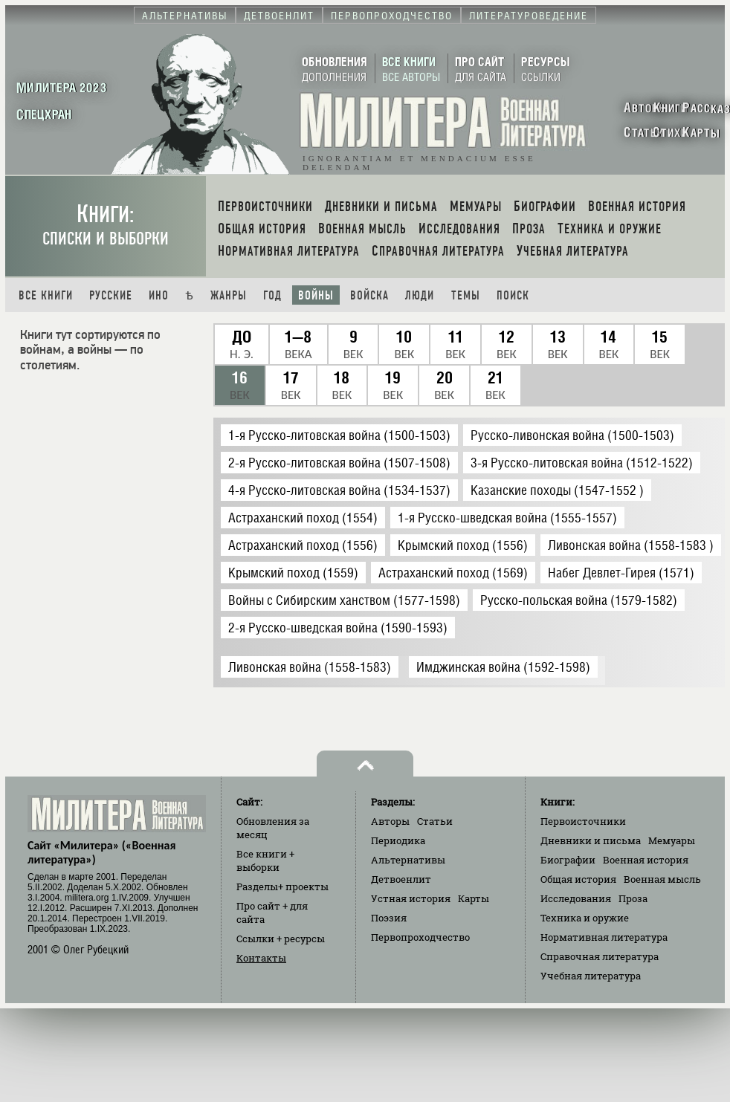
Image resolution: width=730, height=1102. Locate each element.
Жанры (228, 295)
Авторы (390, 821)
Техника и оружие (584, 917)
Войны (316, 295)
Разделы (282, 886)
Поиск (513, 295)
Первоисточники (583, 821)
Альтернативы (408, 859)
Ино (159, 295)
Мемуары (671, 840)
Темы (465, 295)
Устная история (410, 898)
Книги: (105, 225)
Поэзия (389, 917)
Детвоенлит (401, 879)
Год (272, 295)
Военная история (645, 859)
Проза (632, 898)
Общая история (578, 879)
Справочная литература (599, 956)
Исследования (575, 898)
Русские (110, 295)
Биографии (567, 859)
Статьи (435, 821)
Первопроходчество (420, 937)
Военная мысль (662, 879)
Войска (369, 295)
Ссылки (280, 938)
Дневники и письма (590, 840)
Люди (419, 295)
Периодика (398, 840)
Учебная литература (590, 975)
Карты (473, 898)
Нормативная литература (604, 937)
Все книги (46, 295)
